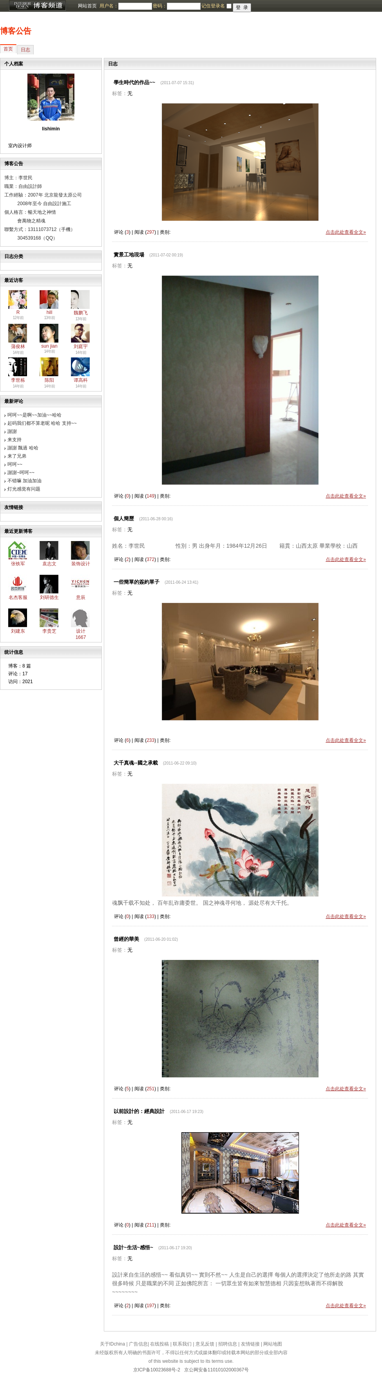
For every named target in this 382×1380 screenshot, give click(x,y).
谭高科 (81, 380)
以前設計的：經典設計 (139, 1111)
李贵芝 (49, 631)
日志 (25, 49)
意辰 (80, 597)
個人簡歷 (124, 518)
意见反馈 (205, 1344)
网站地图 (272, 1344)
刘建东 (18, 631)
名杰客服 (18, 597)
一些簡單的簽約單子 (136, 582)
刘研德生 (49, 597)
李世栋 (18, 380)
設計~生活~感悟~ (133, 1247)
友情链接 (250, 1344)
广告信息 (138, 1344)
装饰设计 (80, 563)
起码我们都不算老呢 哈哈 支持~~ (42, 423)
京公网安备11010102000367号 (216, 1370)
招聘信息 (227, 1344)
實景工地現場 (129, 255)
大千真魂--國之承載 (136, 763)
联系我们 (182, 1344)
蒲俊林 (18, 346)
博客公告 (15, 31)
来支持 (14, 439)
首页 (8, 49)
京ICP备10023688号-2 (156, 1370)
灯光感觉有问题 (23, 489)
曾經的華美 (126, 939)
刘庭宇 (81, 346)
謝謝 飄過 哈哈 (22, 448)
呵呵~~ (14, 464)
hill (50, 312)
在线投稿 (159, 1344)
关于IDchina (112, 1344)
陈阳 (49, 380)
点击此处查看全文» (346, 232)
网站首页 (87, 6)
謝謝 (12, 431)
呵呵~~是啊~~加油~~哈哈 (34, 415)
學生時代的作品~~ (134, 82)
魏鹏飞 (81, 313)
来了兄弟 (16, 456)
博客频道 (37, 6)
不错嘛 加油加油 (24, 480)
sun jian (49, 346)
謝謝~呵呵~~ (20, 472)
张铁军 (18, 563)
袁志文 (49, 563)
